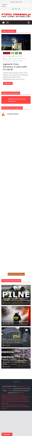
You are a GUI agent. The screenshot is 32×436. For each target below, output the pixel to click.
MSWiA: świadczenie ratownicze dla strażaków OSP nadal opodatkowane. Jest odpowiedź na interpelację (15, 341)
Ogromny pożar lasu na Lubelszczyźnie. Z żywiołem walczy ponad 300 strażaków (16, 299)
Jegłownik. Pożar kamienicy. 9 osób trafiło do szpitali (15, 67)
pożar (15, 58)
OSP (16, 53)
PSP (20, 53)
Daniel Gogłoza (8, 56)
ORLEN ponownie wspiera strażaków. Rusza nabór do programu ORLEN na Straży (15, 362)
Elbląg (5, 58)
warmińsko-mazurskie (17, 60)
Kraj (12, 53)
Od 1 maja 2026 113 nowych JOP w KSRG (16, 321)
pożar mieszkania (7, 60)
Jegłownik (10, 58)
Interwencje (6, 53)
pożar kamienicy (21, 58)
